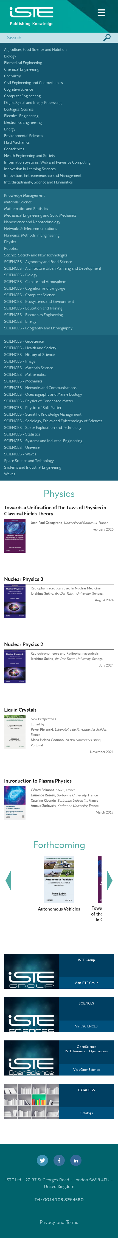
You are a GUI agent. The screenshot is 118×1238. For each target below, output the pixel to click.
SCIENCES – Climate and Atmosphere (35, 281)
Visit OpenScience (86, 1069)
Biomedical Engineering (23, 62)
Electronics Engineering (23, 122)
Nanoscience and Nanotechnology (32, 221)
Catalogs (86, 1113)
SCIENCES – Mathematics (25, 374)
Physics (10, 241)
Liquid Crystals (20, 710)
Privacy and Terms (59, 1222)
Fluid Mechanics (17, 142)
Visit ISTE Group (87, 982)
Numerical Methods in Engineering (32, 235)
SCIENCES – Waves (20, 454)
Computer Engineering (22, 95)
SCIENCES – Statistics (22, 434)
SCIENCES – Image (19, 361)
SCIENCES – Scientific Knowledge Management (43, 414)
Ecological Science (18, 109)
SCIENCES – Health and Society (30, 347)
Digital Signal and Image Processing (32, 102)
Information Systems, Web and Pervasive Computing (47, 162)
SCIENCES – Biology (20, 274)
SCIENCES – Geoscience (24, 341)
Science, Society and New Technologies (36, 255)
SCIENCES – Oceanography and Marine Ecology (43, 394)
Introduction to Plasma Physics (38, 781)
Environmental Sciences (23, 135)
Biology (10, 56)
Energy (9, 129)
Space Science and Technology (29, 460)
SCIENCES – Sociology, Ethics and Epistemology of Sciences (53, 420)
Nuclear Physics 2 (23, 644)
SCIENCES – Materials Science (28, 367)
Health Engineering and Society (29, 155)
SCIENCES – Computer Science (29, 294)
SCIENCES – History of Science (29, 354)
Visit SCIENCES (86, 1026)
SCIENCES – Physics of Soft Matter (32, 407)
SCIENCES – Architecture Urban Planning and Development (52, 268)
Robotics (11, 248)
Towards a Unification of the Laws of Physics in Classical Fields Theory (55, 510)
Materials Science (18, 202)
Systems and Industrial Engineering (32, 467)
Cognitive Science (18, 89)
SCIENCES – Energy (20, 321)
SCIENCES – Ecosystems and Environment (39, 301)
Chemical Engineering (21, 69)
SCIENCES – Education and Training (33, 308)
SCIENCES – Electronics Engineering (33, 314)
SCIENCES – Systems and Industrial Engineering (43, 440)
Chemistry (12, 76)
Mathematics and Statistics (26, 208)
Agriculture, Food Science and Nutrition (35, 49)
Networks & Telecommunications (30, 228)
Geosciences (14, 148)
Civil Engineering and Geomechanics (33, 82)
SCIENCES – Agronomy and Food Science (38, 261)
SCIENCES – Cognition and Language (34, 288)
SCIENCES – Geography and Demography (38, 328)
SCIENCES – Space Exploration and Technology (43, 427)
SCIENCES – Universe (22, 447)
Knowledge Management (24, 195)
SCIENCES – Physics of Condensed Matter (38, 400)
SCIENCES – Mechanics (23, 381)
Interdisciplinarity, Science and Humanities (38, 182)
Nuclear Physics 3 (23, 579)
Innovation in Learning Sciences (30, 168)
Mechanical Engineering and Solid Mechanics (40, 215)
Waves (9, 473)
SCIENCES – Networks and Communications (40, 387)
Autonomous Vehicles (59, 909)
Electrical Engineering (21, 115)
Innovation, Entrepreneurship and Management (43, 175)
